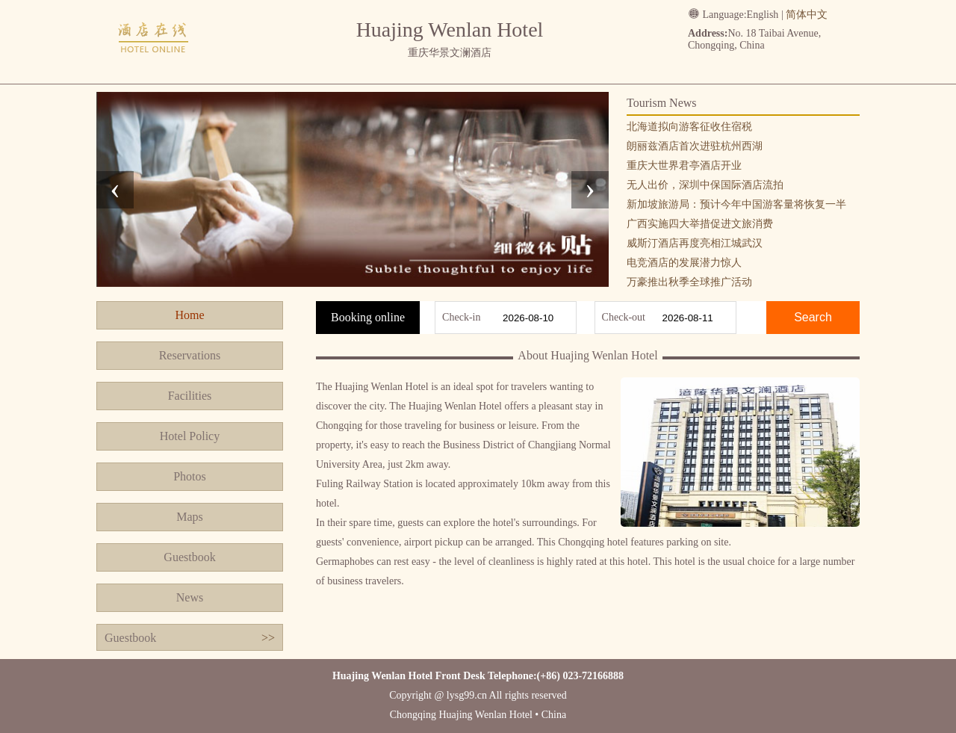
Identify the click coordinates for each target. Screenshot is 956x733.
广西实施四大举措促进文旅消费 (700, 223)
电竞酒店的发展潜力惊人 (684, 262)
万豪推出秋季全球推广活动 (689, 282)
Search (813, 317)
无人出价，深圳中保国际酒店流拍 (705, 185)
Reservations (190, 355)
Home (189, 315)
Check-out (623, 317)
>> (268, 637)
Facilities (190, 395)
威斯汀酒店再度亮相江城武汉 (695, 243)
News (189, 597)
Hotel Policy (190, 436)
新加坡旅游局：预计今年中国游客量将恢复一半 (736, 204)
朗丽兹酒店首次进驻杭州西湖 (695, 146)
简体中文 (807, 14)
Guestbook (189, 557)
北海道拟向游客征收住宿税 (689, 126)
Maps (189, 516)
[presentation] (115, 189)
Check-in (461, 317)
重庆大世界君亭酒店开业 (684, 165)
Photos (189, 476)
